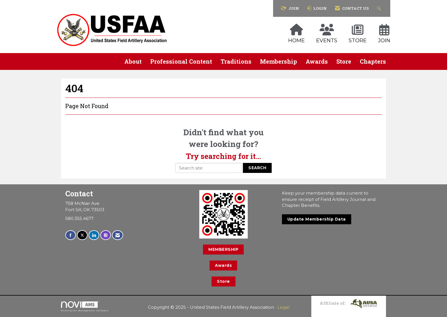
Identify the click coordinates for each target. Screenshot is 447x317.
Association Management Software (85, 306)
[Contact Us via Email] (117, 235)
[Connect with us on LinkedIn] (94, 235)
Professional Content (181, 61)
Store (343, 61)
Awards (317, 61)
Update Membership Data (316, 219)
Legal (283, 307)
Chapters (373, 61)
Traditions (236, 61)
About (133, 61)
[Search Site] (380, 8)
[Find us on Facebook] (70, 235)
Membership (278, 61)
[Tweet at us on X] (82, 235)
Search (257, 167)
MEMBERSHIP (223, 249)
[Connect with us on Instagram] (105, 235)
